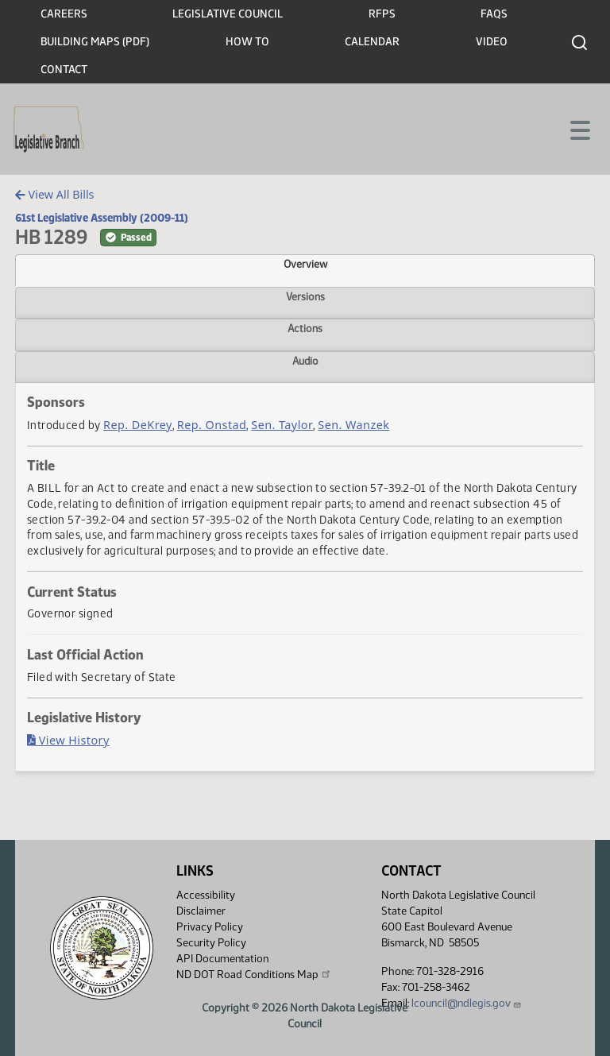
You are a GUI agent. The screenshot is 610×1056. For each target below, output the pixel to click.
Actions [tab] (305, 328)
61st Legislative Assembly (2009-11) (101, 218)
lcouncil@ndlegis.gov (466, 1003)
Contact (64, 69)
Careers (64, 14)
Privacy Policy (209, 927)
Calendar (372, 41)
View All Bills (54, 194)
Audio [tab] (305, 360)
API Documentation (222, 958)
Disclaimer (201, 911)
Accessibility (205, 895)
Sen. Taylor (282, 424)
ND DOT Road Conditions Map (254, 974)
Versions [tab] (305, 296)
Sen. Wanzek (353, 424)
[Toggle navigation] (579, 129)
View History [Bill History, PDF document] (68, 740)
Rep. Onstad (212, 424)
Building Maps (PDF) (95, 41)
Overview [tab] (305, 263)
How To (247, 41)
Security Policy (211, 943)
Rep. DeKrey (137, 424)
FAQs (494, 14)
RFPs (382, 14)
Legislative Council (227, 14)
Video (492, 41)
